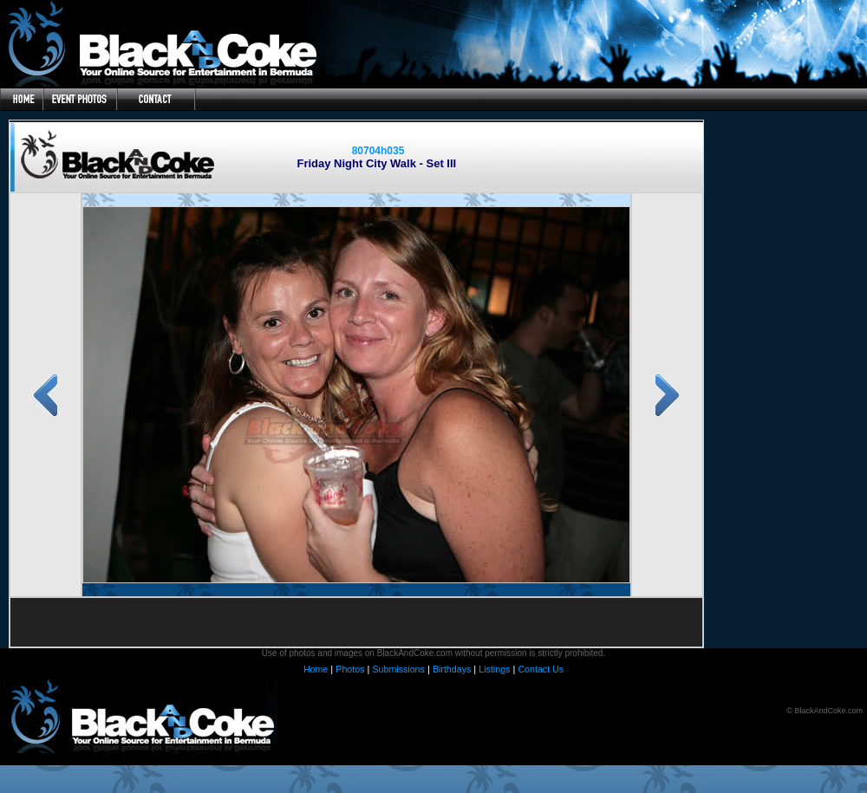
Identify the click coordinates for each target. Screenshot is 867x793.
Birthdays (452, 669)
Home (315, 669)
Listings (494, 669)
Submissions (398, 669)
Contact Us (541, 669)
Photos (350, 669)
